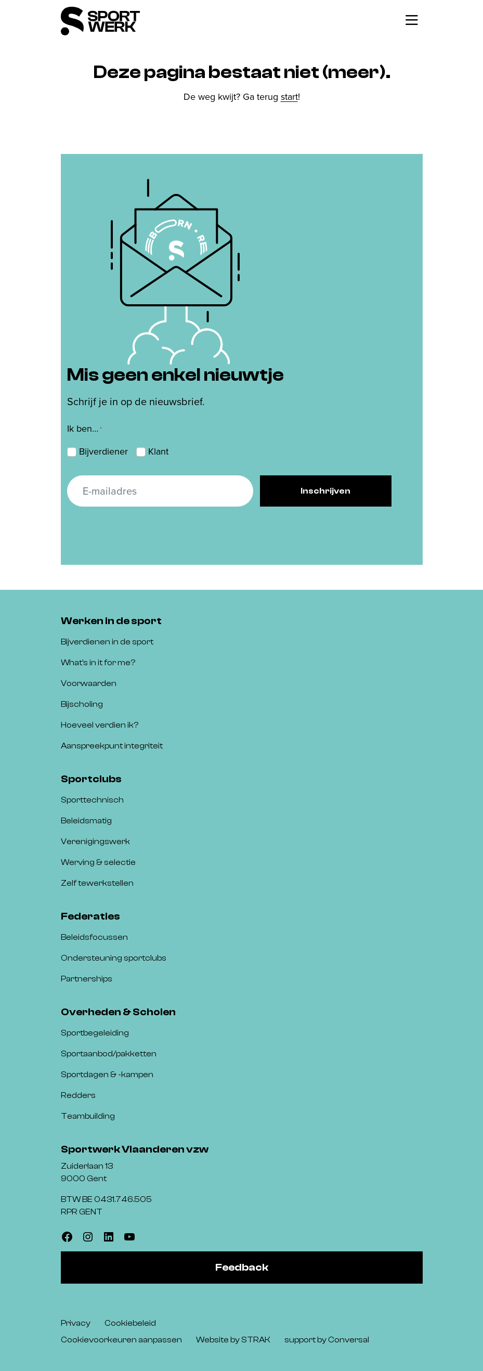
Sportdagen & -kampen (107, 1074)
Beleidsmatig (86, 820)
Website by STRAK (233, 1339)
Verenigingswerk (95, 841)
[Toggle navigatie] (412, 21)
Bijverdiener (103, 451)
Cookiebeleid (130, 1323)
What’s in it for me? (98, 662)
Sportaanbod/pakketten (108, 1053)
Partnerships (86, 979)
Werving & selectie (98, 862)
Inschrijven (325, 491)
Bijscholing (82, 704)
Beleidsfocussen (94, 937)
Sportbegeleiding (95, 1033)
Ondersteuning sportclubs (113, 958)
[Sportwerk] (100, 21)
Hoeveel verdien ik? (99, 725)
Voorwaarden (88, 683)
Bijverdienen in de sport (107, 641)
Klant (158, 451)
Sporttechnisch (92, 800)
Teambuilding (88, 1116)
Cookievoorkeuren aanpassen (121, 1339)
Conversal (348, 1339)
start (289, 97)
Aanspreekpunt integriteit (112, 746)
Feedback (241, 1267)
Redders (78, 1095)
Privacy (75, 1323)
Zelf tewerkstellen (97, 883)
